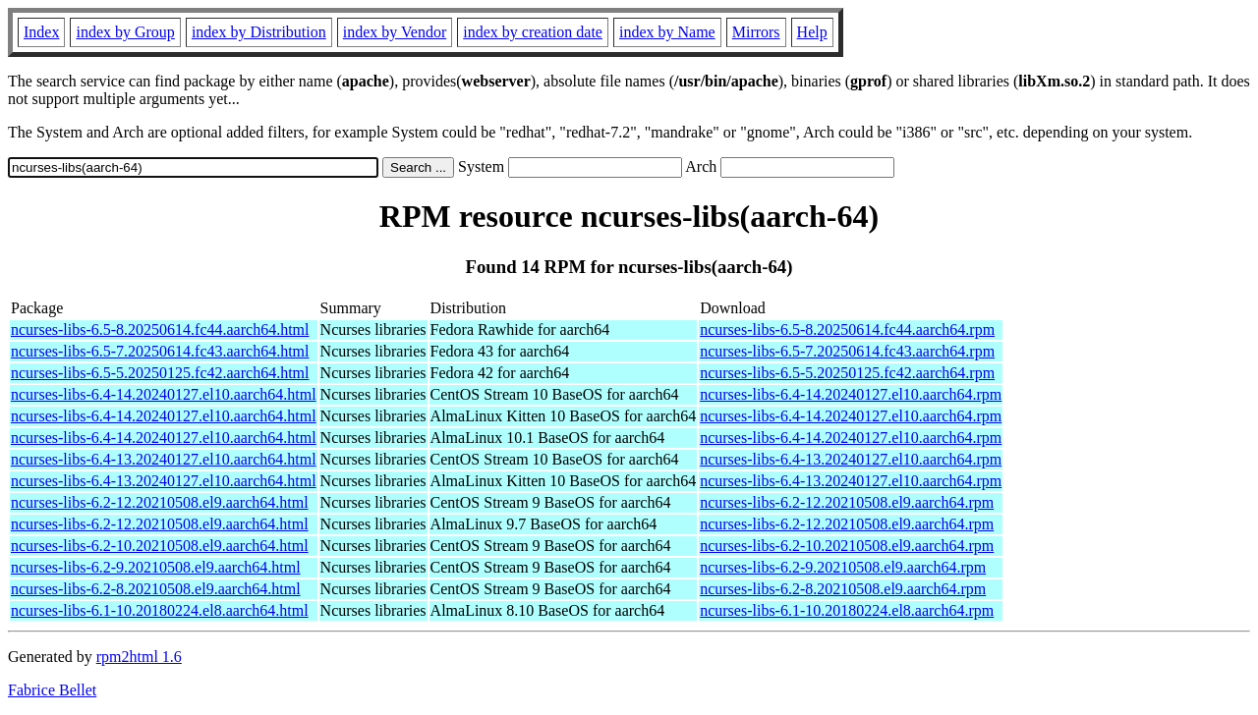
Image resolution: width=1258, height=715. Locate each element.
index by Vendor (394, 32)
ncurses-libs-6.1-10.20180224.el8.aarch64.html (160, 610)
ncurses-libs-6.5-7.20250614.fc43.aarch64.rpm (847, 351)
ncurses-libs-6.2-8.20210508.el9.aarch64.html (156, 588)
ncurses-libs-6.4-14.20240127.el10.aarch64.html (163, 394)
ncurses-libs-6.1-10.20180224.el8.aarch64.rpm (847, 610)
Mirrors (756, 32)
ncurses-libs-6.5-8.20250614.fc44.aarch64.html (160, 329)
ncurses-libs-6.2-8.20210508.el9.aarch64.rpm (843, 588)
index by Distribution (259, 32)
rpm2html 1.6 (139, 656)
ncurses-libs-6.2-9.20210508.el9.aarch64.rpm (843, 567)
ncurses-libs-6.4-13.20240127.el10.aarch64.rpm (850, 459)
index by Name (667, 32)
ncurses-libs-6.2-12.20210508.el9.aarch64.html (160, 502)
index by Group (125, 32)
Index (41, 32)
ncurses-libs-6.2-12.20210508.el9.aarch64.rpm (847, 502)
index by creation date (532, 32)
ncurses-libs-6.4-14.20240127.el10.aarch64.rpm (850, 394)
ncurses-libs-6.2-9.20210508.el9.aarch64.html (156, 567)
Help (812, 32)
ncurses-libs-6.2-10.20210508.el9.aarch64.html (160, 545)
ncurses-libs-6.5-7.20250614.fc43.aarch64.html (160, 351)
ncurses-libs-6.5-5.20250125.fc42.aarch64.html (160, 372)
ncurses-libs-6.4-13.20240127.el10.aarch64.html (163, 459)
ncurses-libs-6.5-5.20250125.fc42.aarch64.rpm (847, 372)
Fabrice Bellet (52, 690)
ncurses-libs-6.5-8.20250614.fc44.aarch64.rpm (847, 329)
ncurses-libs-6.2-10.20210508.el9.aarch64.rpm (847, 545)
